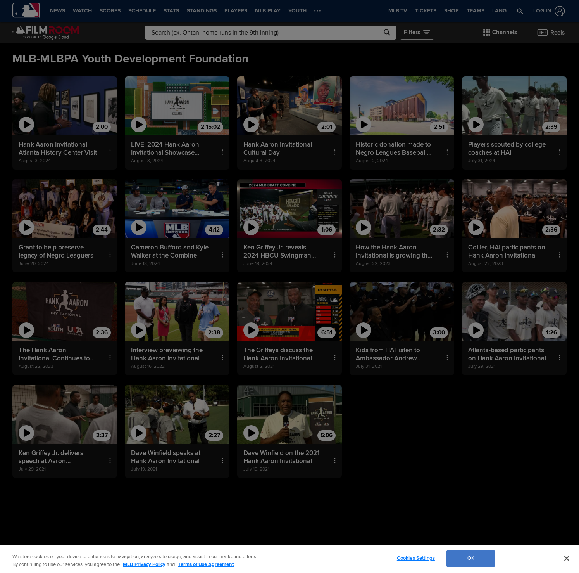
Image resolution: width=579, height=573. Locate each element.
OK (470, 558)
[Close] (566, 558)
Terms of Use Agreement (206, 564)
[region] (289, 559)
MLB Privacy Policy (144, 564)
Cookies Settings (416, 558)
